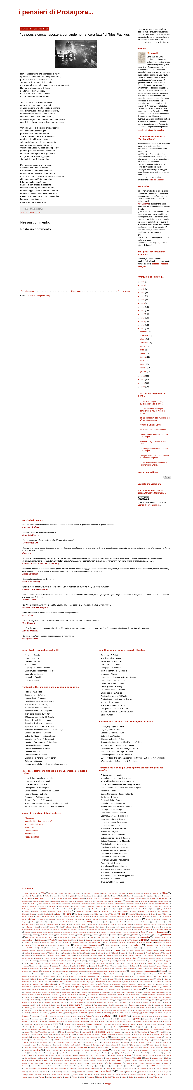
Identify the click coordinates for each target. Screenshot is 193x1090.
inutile (147, 974)
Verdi (121, 1072)
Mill (124, 992)
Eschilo (48, 950)
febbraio (143, 368)
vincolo (54, 1074)
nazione (134, 997)
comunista (56, 929)
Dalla (121, 935)
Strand (151, 1055)
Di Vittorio (51, 940)
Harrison (51, 968)
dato (142, 935)
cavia (154, 922)
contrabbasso (37, 932)
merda (27, 992)
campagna (60, 919)
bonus (91, 914)
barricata (101, 909)
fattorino (100, 953)
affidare (138, 893)
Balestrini (157, 906)
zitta (144, 1077)
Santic (101, 1040)
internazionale (129, 974)
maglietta (133, 984)
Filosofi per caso (31, 831)
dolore (106, 942)
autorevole (42, 906)
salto (50, 1040)
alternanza (137, 896)
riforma (64, 1034)
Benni (88, 911)
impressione (56, 971)
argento (104, 901)
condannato (92, 929)
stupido (50, 1058)
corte (119, 932)
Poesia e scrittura (32, 837)
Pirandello (44, 1016)
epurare (115, 948)
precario (154, 1019)
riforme (71, 1034)
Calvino (32, 919)
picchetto (107, 1013)
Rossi (74, 1037)
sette (163, 1045)
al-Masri (62, 896)
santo (107, 1040)
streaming (160, 1055)
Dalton (127, 935)
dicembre (144, 332)
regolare (35, 1032)
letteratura (25, 981)
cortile (126, 932)
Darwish (135, 935)
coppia (75, 932)
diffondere (67, 940)
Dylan (45, 945)
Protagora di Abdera (93, 1024)
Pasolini (81, 1007)
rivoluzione (164, 1034)
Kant (72, 976)
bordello (114, 914)
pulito (155, 1024)
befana (27, 911)
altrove (151, 896)
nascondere (75, 997)
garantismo (43, 961)
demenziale (132, 937)
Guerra (151, 966)
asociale (47, 903)
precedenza (164, 1019)
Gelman (91, 961)
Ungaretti (72, 1068)
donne (148, 942)
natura (98, 997)
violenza (67, 1074)
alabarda (80, 896)
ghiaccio (150, 961)
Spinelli (119, 1053)
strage (145, 1055)
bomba (78, 914)
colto (103, 927)
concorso (83, 929)
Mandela (58, 987)
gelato (77, 961)
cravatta (35, 935)
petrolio (60, 1013)
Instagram (142, 266)
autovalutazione (64, 906)
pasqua (91, 1007)
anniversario (115, 898)
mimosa (137, 992)
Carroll (65, 922)
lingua (82, 981)
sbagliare (147, 1040)
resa (77, 1032)
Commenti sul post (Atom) (39, 295)
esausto (40, 950)
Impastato (34, 971)
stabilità (24, 1055)
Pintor (159, 1013)
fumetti (102, 958)
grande (92, 966)
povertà (137, 1019)
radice (142, 1027)
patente (125, 1007)
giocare (32, 963)
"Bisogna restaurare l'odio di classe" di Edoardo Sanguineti (154, 457)
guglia (44, 968)
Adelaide (96, 893)
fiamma (85, 955)
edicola (77, 945)
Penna (49, 1010)
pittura (61, 1016)
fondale (151, 955)
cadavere (136, 916)
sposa (151, 1053)
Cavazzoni (146, 922)
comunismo (46, 929)
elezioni (138, 945)
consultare (158, 929)
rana (49, 1029)
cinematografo (102, 924)
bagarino (133, 906)
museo (41, 997)
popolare (42, 1019)
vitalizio (88, 1074)
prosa (55, 1024)
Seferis (79, 1045)
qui (160, 243)
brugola (24, 916)
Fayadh (115, 953)
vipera (75, 1074)
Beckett (168, 909)
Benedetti (67, 911)
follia (144, 955)
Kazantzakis (109, 976)
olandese (33, 1002)
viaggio (166, 1072)
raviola (86, 1029)
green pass (116, 966)
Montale (82, 994)
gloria (131, 963)
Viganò (31, 1074)
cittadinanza (138, 924)
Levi (33, 981)
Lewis (40, 981)
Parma (27, 1007)
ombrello (47, 1002)
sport (144, 1053)
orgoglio (153, 1002)
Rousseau (94, 1037)
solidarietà (145, 1050)
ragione (24, 1029)
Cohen (60, 927)
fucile (95, 958)
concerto (65, 929)
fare (59, 953)
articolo (152, 901)
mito (167, 992)
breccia (145, 914)
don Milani (122, 942)
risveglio (120, 1034)
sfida (40, 1047)
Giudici (78, 963)
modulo (24, 994)
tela (127, 1060)
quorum (91, 1027)
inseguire (76, 974)
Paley (96, 1005)
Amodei (67, 898)
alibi (108, 896)
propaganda (167, 1021)
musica (48, 997)
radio (149, 1027)
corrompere (102, 932)
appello (47, 901)
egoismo (115, 945)
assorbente (75, 903)
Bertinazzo (116, 911)
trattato (71, 1066)
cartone (80, 922)
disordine (45, 942)
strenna (27, 1058)
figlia (99, 955)
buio (58, 916)
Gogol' (157, 963)
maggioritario (116, 984)
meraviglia (159, 989)
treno (84, 1066)
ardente (89, 901)
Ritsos (149, 1034)
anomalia (131, 898)
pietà (120, 1013)
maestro (92, 984)
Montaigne (72, 994)
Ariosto (119, 901)
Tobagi (101, 1063)
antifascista (26, 901)
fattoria (93, 953)
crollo (73, 935)
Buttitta (120, 916)
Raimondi (42, 1029)
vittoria (103, 1074)
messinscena (66, 992)
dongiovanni (132, 942)
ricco (161, 1032)
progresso (157, 1021)
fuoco (116, 958)
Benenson (79, 911)
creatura (43, 935)
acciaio (61, 893)
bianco (134, 911)
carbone (33, 922)
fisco (120, 955)
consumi (167, 929)
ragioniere (33, 1029)
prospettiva (68, 1024)
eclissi (52, 945)
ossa (31, 1005)
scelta (96, 1042)
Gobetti (150, 963)
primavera (84, 1021)
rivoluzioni (26, 1037)
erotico (166, 948)
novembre (144, 335)
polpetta (157, 1016)
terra (31, 1063)
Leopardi (151, 979)
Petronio (68, 1013)
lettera (166, 979)
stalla (46, 1055)
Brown (166, 914)
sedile (72, 1045)
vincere (46, 1074)
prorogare (47, 1024)
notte (94, 1000)
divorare (83, 942)
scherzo (133, 1042)
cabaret (128, 916)
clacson (153, 924)
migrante (105, 992)
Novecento (102, 1000)
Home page (76, 291)
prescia (43, 1021)
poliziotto (136, 1016)
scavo (81, 1042)
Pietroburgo (135, 1013)
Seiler (95, 1045)
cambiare (43, 919)
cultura (103, 935)
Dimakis (95, 940)
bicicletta (151, 911)
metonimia (84, 992)
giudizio (86, 963)
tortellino (141, 1063)
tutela (26, 1068)
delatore (123, 937)
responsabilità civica (102, 1032)
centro (32, 924)
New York (157, 997)
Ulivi (51, 1068)
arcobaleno (80, 901)
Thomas (93, 1063)
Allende (128, 896)
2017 (142, 314)
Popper (57, 1019)
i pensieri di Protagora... (56, 12)
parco (162, 1005)
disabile (153, 940)
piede (114, 1013)
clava (169, 924)
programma (147, 1021)
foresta (166, 955)
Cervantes (49, 924)
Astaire (93, 903)
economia (66, 945)
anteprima (140, 898)
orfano (138, 1002)
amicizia (59, 898)
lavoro (95, 979)
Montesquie (93, 994)
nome (48, 1000)
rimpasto (80, 1034)
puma (161, 1024)
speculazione (72, 1053)
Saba (24, 1040)
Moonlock (103, 994)
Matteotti (35, 989)
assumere (85, 903)
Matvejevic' (66, 989)
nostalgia (80, 1000)
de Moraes (82, 937)
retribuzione (143, 1032)
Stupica (42, 1058)
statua (69, 1055)
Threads (155, 264)
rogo (51, 1037)
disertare (27, 942)
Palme (110, 1005)
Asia (32, 903)
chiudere (83, 924)
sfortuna (72, 1047)
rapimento (57, 1029)
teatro (119, 1060)
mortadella (134, 994)
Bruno (32, 916)
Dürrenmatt (36, 945)
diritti (143, 940)
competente (147, 927)
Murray (33, 997)
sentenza (142, 1045)
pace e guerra (74, 1005)
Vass (51, 1072)
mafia (100, 984)
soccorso (77, 1050)
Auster (24, 906)
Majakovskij (150, 984)
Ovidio (51, 1005)
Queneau (82, 1027)
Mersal (50, 992)
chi (69, 924)
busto (106, 916)
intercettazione (117, 974)
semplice (102, 1045)
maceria (67, 984)
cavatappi (137, 922)
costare (151, 932)
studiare (34, 1058)
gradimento (65, 966)
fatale (86, 953)
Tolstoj (128, 1063)
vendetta (72, 1072)
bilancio (165, 911)
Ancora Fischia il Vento (34, 824)
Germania (130, 961)
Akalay (47, 896)
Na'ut (61, 997)
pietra (126, 1013)
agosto (143, 346)
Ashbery (25, 903)
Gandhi (34, 961)
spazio (55, 1053)
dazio (149, 935)
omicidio (63, 1002)
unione (80, 1068)
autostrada (52, 906)
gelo (97, 961)
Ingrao (162, 971)
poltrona (165, 1016)
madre (84, 984)
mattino (43, 989)
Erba (137, 948)
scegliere (89, 1042)
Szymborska (48, 1060)
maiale (141, 984)
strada (138, 1055)
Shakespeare (82, 1047)
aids (40, 896)
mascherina (137, 986)
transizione (43, 1066)
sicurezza (116, 1047)
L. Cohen (158, 976)
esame (33, 950)
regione (27, 1032)
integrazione (94, 974)
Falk (149, 950)
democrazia (144, 937)
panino (142, 1005)
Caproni (25, 922)
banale (61, 909)
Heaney (73, 968)
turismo (160, 1066)
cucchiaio (95, 935)
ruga (128, 1037)
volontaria (124, 1074)
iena (125, 968)
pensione (83, 1010)
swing (24, 1060)
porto (100, 1019)
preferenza (26, 1021)
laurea (88, 979)
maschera (127, 986)
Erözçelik (25, 950)
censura (25, 924)
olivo (40, 1002)
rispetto (112, 1034)
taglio (80, 1060)
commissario (127, 927)
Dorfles (157, 942)
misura (160, 992)
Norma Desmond (59, 1000)
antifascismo (163, 898)
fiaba (78, 955)
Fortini (30, 958)
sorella (24, 1053)
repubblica (70, 1032)
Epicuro (99, 948)
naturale (106, 997)
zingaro (138, 1077)
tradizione (25, 1066)
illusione (157, 968)
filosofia (111, 955)
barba (86, 909)
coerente (44, 927)
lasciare (65, 979)
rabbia (109, 1027)
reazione (109, 1029)
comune (37, 929)
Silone (152, 1047)
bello (59, 911)
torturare (150, 1063)
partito (57, 1007)
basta (117, 909)
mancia (37, 986)
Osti (36, 1005)
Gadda (151, 958)
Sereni (150, 1045)
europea (125, 950)
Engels (76, 948)
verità (134, 1072)
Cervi (57, 924)
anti (148, 898)
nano (67, 997)
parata (156, 1005)
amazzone (167, 896)
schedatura (115, 1042)
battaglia (132, 909)
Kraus (134, 976)
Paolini (149, 1005)
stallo (52, 1055)
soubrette (40, 1053)
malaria (159, 984)
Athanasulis (119, 903)
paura (142, 1007)
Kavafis (99, 976)
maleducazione (27, 986)
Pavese (149, 1007)
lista (109, 981)
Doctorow (92, 942)
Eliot (36, 948)
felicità (130, 953)
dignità (81, 940)
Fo (126, 955)
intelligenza (105, 974)
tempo (166, 1060)
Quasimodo (72, 1027)
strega (169, 1055)
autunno (74, 906)
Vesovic (158, 1072)
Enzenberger (86, 948)
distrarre (53, 942)
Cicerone (92, 924)
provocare (116, 1024)
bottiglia (132, 914)
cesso (63, 924)
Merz (57, 992)
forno (24, 958)
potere (122, 1019)
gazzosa (69, 961)
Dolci (99, 942)
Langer (50, 979)
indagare (74, 971)
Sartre (133, 1040)
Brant (139, 914)
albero (96, 896)
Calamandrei (146, 916)
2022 (142, 296)
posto (114, 1019)
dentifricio (156, 937)
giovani (54, 963)
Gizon (117, 963)
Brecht (153, 914)
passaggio (99, 1007)
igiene (132, 968)
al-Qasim (71, 896)
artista (160, 901)
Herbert (81, 968)
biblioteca (142, 911)
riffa (45, 1034)
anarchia (90, 898)
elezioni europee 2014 (154, 945)
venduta (89, 1072)
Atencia (110, 903)
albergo (88, 896)
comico (118, 927)
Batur (147, 909)
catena (114, 922)
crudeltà (80, 935)
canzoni (138, 919)
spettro (99, 1053)
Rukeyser (143, 1037)
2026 (142, 282)
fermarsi (27, 955)
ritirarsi (128, 1034)
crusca (87, 935)
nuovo (131, 1000)
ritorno (135, 1034)
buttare (113, 916)
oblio (153, 1000)
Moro (126, 994)
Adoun (131, 893)
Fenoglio (148, 953)
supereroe (99, 1058)
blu (52, 914)
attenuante (129, 903)
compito (156, 927)
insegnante (66, 974)
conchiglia (74, 929)
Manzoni (88, 987)
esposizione (66, 950)
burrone (94, 916)
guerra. (24, 968)
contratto (48, 932)
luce (159, 981)
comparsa (137, 927)
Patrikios (32, 212)
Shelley (92, 1047)
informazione (150, 971)
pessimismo (35, 1013)
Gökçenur (165, 963)
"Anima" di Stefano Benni (150, 425)
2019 (142, 307)
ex (132, 950)
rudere (122, 1037)
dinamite (113, 940)
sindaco (27, 1050)
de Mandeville (62, 937)
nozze (111, 1000)
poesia (97, 1016)
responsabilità (86, 1032)
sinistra (36, 1050)
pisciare (53, 1016)
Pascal (65, 1007)
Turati (135, 1066)
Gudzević (143, 966)
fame (161, 950)
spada (48, 1053)
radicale (134, 1027)
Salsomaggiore (41, 1040)
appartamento (37, 901)
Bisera (39, 914)
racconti (124, 1027)
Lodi (140, 981)
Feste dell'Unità (68, 955)
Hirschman (98, 968)
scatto (74, 1042)
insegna (57, 974)
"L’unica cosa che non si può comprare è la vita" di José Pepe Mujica (153, 411)
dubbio (27, 945)
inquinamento (47, 974)
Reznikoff (153, 1032)
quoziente (100, 1027)
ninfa (26, 1000)
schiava (141, 1042)
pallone (102, 1005)
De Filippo (166, 935)
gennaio (143, 371)
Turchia (152, 1066)
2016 (142, 318)
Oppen (71, 1002)
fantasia (35, 953)
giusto (110, 963)
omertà (55, 1002)
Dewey (31, 940)
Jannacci (33, 976)
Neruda (143, 997)
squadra (165, 1053)
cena (166, 922)
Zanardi (99, 1077)
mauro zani (29, 827)
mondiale (46, 994)
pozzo (147, 1019)
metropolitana (94, 992)
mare (111, 986)
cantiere (120, 919)
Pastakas (117, 1007)
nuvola (138, 1000)
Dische (168, 940)
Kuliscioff (142, 976)
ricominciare (26, 1034)
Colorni (83, 927)
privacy (103, 1021)
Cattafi (122, 922)
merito (43, 992)
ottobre (143, 339)
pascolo (72, 1007)
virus (81, 1074)
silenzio (145, 1047)
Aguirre (34, 896)
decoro (115, 937)
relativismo (43, 1032)
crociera (65, 935)
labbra (166, 976)
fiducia (93, 955)
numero (123, 1000)
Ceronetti (40, 924)
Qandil (35, 1027)
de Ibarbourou (41, 937)
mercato (168, 989)
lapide (58, 979)
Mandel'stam (47, 986)
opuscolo (111, 1002)
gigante (168, 961)
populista (66, 1019)
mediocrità (111, 989)
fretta (75, 958)
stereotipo (83, 1055)
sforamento (63, 1047)
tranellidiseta (30, 834)
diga (74, 940)
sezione (27, 1047)
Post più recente (27, 291)
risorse (103, 1034)
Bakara (141, 906)
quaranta (52, 1027)
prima (77, 1021)
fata (80, 953)
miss (154, 992)
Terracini (39, 1063)
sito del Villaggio (157, 180)
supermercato (110, 1058)
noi (42, 1000)
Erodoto (152, 948)
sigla (138, 1047)
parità (169, 1005)
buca (52, 916)
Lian (46, 981)
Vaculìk (159, 1068)
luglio (142, 350)
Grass (100, 966)
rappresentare (68, 1029)
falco (143, 950)
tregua (78, 1066)
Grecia (106, 966)
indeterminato (92, 971)
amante (158, 896)
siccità (108, 1047)
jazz (45, 976)
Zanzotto (116, 1077)
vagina (166, 1068)
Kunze (150, 976)
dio (128, 940)
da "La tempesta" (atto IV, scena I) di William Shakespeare (155, 419)
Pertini (27, 1013)
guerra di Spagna (162, 966)
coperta (67, 932)
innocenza (37, 974)
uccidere (33, 1068)
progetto (138, 1021)
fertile (44, 955)
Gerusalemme (140, 961)
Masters (156, 987)
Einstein (123, 945)
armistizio (144, 901)
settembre (144, 342)
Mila (112, 992)
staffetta (39, 1055)
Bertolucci (126, 911)
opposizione (101, 1002)
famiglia (168, 950)
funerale (109, 958)
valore (30, 1072)
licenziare (67, 981)
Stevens (104, 1055)
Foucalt (46, 958)
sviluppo (137, 1058)
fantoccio (52, 953)
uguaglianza (43, 1068)
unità (86, 1068)
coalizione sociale (31, 927)
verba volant (103, 1071)
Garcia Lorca (54, 961)
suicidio (91, 1058)
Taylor (113, 1060)
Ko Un (127, 976)
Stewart (112, 1055)
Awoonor (83, 906)
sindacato (167, 1047)
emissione (67, 948)
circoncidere (121, 924)
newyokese (167, 997)
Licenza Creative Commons (149, 505)
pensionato (73, 1010)
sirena (63, 1050)
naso (83, 997)
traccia (166, 1063)
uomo (102, 1068)
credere (51, 935)
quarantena (62, 1027)
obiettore (146, 1000)
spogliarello (128, 1053)
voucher (165, 1074)
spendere (82, 1053)
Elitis (42, 948)
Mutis (55, 997)
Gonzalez (25, 966)
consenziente (147, 929)
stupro (65, 1058)
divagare (67, 942)
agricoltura (25, 896)
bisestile (46, 914)
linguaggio (90, 981)
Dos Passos (167, 942)
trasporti (63, 1066)
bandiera (78, 909)
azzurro (106, 906)
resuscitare (127, 1032)
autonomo (33, 906)
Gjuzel (124, 963)
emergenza (57, 948)
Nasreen (90, 997)
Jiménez (52, 976)
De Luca (51, 937)
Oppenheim (80, 1002)
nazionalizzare (125, 997)
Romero (58, 1037)
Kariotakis (81, 976)
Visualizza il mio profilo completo (151, 130)
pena (42, 1010)
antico (154, 898)
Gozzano (55, 966)
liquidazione (101, 981)
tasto (106, 1060)
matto (50, 989)
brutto (38, 916)
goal (136, 963)
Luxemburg (50, 984)
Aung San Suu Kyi (162, 903)
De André (156, 935)
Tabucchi (59, 1060)
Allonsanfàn (29, 818)
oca (158, 1000)
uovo (108, 1068)
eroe (159, 948)
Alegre (102, 896)
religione (53, 1032)
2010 (142, 383)
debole (98, 937)
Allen (122, 896)
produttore (129, 1021)
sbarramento (157, 1040)
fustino (128, 958)
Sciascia (25, 1045)
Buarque (46, 916)
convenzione (58, 932)
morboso (112, 994)
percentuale (106, 1010)
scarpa (52, 1042)
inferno (140, 971)
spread (158, 1053)
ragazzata (165, 1027)
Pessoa (45, 1013)
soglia (130, 1050)
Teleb (133, 1060)
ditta (60, 942)
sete (157, 1045)
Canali (88, 919)
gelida (84, 961)
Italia (162, 973)
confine (101, 929)
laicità (34, 979)
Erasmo (130, 948)
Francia (60, 958)
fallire (155, 950)
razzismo (100, 1029)
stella (75, 1055)
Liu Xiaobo (117, 981)
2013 (142, 328)
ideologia (119, 968)
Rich (166, 1032)
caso (101, 922)
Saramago (116, 1040)
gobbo (143, 963)
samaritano (72, 1040)
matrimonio (26, 989)
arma (136, 901)
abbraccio (52, 893)
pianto (92, 1013)
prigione (69, 1021)
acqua (78, 893)
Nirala (32, 1000)
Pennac (56, 1010)
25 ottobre (34, 893)
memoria (137, 989)
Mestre (75, 992)
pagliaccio (88, 1005)
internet (139, 974)
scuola (64, 1045)
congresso (137, 929)
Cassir (107, 922)
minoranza (146, 992)
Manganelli (77, 987)
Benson (95, 911)
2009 (142, 387)
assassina (55, 903)
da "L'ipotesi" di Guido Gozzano (153, 430)
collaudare (68, 927)
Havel (66, 968)
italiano (24, 976)
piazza (99, 1013)
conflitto (109, 929)
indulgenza (112, 971)
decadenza (106, 937)
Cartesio (72, 922)
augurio (151, 903)
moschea (151, 994)
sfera (34, 1047)
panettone (133, 1005)
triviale (106, 1066)
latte (81, 979)
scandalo (34, 1042)
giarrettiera (159, 961)
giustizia (101, 963)
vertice (151, 1072)
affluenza (147, 893)
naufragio (114, 997)
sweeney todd (157, 1058)
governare (46, 966)
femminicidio (139, 953)
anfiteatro (105, 898)
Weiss (55, 1077)
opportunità (90, 1002)
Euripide (102, 950)
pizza (74, 1016)
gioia (38, 963)
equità (123, 948)
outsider (43, 1005)
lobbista (133, 981)
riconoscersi (37, 1034)
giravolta (62, 963)
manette (67, 986)
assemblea (65, 903)
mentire (150, 989)
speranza (91, 1053)
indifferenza (103, 971)
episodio (107, 948)
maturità (57, 989)
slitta (69, 1050)
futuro (135, 958)
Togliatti (109, 1063)
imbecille (165, 968)
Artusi (166, 901)
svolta (147, 1058)
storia (129, 1055)
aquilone (55, 901)
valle (23, 1072)
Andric (97, 898)
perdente (116, 1010)
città (129, 924)
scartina (60, 1042)
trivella (99, 1066)
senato (126, 1045)
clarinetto (161, 924)
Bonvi (98, 914)
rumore (151, 1037)
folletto (137, 955)
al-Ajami (54, 896)
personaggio (167, 1010)
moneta (64, 994)
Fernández (36, 955)
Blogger (108, 1083)
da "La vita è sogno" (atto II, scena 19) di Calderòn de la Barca (154, 403)
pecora (168, 1007)
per (99, 1010)
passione (109, 1007)
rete (135, 1032)
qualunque (43, 1027)
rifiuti (50, 1034)
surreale (129, 1058)
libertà (52, 981)
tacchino (67, 1060)
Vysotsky (33, 1077)
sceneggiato (105, 1042)
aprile (142, 361)
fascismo (73, 953)
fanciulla (27, 953)
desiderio (165, 937)
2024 (142, 289)
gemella (104, 961)
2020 (142, 303)
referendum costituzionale (153, 1029)
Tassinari (99, 1060)
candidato (104, 919)
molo (38, 994)
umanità (63, 1068)
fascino (65, 953)
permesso (146, 1010)
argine (112, 901)
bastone (124, 909)
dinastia (121, 940)
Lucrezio (34, 984)
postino (107, 1019)
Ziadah (131, 1077)
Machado (76, 984)
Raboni (116, 1027)
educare (85, 945)
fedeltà (123, 953)
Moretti (120, 994)
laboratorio (25, 979)
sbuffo (166, 1040)
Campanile (69, 919)
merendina (35, 992)
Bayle (161, 909)
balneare (35, 909)
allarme (115, 896)
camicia (51, 919)
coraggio (83, 932)
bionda (31, 914)
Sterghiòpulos (94, 1055)
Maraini (96, 986)
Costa (143, 932)
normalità (71, 1000)
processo (120, 1021)
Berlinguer (104, 911)
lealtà (111, 979)
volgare (115, 1074)
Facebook (164, 264)
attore (137, 903)
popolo (50, 1019)
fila (104, 955)
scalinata (25, 1042)
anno (124, 898)
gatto (62, 961)
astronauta (101, 903)
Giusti (94, 963)
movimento (160, 994)
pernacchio (156, 1010)
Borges (122, 914)
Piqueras (25, 1016)
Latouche (74, 979)
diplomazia (134, 940)
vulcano (25, 1077)
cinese (112, 924)
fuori (122, 958)
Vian (24, 1074)
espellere (56, 950)
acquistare (87, 893)
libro (60, 981)
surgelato (120, 1058)
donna (141, 942)
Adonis (123, 893)
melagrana (126, 989)
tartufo (92, 1060)
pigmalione (144, 1013)
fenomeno (157, 953)
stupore (57, 1058)
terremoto (48, 1063)
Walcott (41, 1077)
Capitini (165, 919)
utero (119, 1068)
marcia (104, 986)
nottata (88, 1000)
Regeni (168, 1029)
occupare (165, 1000)
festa (57, 955)
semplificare (112, 1045)
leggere (142, 979)
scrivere (49, 1045)
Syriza (39, 1060)
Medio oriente (97, 989)
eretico (144, 948)
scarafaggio (43, 1042)
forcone (158, 955)
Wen (60, 1077)
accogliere (69, 893)
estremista (84, 950)
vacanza (132, 1068)
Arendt (97, 901)
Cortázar (112, 932)
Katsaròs (91, 976)
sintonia (48, 1050)
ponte (34, 1019)
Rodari (44, 1037)
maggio (143, 357)
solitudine (155, 1050)
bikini (159, 911)
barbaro (92, 909)
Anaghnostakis (78, 898)
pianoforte (84, 1013)
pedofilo (27, 1010)
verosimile (142, 1072)
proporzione (28, 1024)
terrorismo (57, 1063)
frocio (81, 958)
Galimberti (167, 958)
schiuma (157, 1042)
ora (117, 1002)
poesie (38, 212)
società (105, 1050)
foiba (131, 955)
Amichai (51, 898)
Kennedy (119, 976)
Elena (131, 945)
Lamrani (41, 979)
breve (160, 914)
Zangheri (108, 1077)
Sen (120, 1045)
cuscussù (113, 935)
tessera (65, 1063)
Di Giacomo (41, 940)
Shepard (100, 1047)
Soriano (31, 1053)
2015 (142, 321)
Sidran (124, 1047)
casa (95, 922)
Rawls (93, 1029)
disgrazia (36, 942)
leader (105, 979)
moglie (32, 994)
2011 (142, 379)
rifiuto (57, 1034)
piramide (35, 1016)
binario (24, 914)
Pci (162, 1007)
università (94, 1068)
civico (146, 924)
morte (142, 995)
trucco (113, 1066)
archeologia (64, 901)
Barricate (109, 909)
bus (101, 916)
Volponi (132, 1074)
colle (76, 927)
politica (122, 1016)
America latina (40, 898)
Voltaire (152, 1074)
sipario (56, 1050)
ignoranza (140, 968)
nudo (117, 1000)
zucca (151, 1077)
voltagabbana (141, 1074)
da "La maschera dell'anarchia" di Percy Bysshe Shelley (153, 464)
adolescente (113, 893)
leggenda (134, 979)
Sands (81, 1040)
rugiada (134, 1037)
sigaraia (131, 1047)
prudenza (126, 1024)
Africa (164, 893)
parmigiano (36, 1007)
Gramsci (82, 966)
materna (165, 986)
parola (45, 1007)
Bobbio (58, 914)
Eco (58, 945)
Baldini (149, 906)
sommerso (164, 1050)
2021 (142, 300)
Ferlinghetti (167, 953)
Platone (89, 1016)
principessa (94, 1021)
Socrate (114, 1050)
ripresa (95, 1034)
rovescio (114, 1037)
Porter (82, 1019)
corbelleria (92, 932)
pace (64, 1005)
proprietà (38, 1024)
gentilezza (120, 961)
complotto (165, 927)
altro (144, 896)
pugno (148, 1024)
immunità (25, 971)
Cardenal (41, 922)
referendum (136, 1029)
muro (26, 997)
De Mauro (73, 937)
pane (125, 1005)
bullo (73, 916)
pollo (150, 1016)
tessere (73, 1063)
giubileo (70, 963)
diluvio (88, 940)
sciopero (33, 1045)
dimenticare (104, 940)
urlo (114, 1068)
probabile (111, 1021)
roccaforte (36, 1037)
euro (108, 950)
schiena (149, 1042)
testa (86, 1063)
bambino (44, 909)
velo (65, 1072)
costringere (26, 935)
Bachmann (124, 906)
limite (75, 981)
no (38, 1000)
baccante (115, 906)
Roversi (104, 1037)
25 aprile (25, 893)
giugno (143, 353)
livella (126, 981)
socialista (96, 1050)
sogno (137, 1050)
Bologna (67, 914)
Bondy (85, 914)
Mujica (168, 994)
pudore (141, 1024)
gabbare (143, 958)
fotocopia (38, 958)
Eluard (49, 948)
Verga (128, 1072)
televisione (158, 1060)
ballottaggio (26, 909)
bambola (53, 909)
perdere (123, 1010)
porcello (74, 1019)
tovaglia (158, 1063)
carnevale (56, 922)
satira (140, 1040)
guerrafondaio (34, 968)
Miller (130, 992)
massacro (147, 986)
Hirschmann (109, 968)
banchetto (69, 909)
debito (91, 937)
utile (125, 1068)
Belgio (44, 911)
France (53, 958)
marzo (142, 364)
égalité (107, 945)
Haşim (59, 968)
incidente (65, 971)
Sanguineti (90, 1040)
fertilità (51, 955)
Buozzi (79, 916)
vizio (109, 1074)
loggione (147, 981)
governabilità (35, 966)
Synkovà (31, 1060)
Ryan (166, 1037)
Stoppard (121, 1055)
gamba (27, 961)
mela (118, 989)
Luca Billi (153, 53)
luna (42, 984)
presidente (60, 1021)
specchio (62, 1053)
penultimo (91, 1010)
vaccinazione (142, 1068)
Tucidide (121, 1066)
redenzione (126, 1029)
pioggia (166, 1013)
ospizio (24, 1005)
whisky (67, 1077)
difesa (60, 940)
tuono (128, 1066)
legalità (118, 979)
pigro (152, 1013)
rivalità (156, 1034)
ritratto (142, 1034)
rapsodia (78, 1029)
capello (148, 919)
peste (53, 1013)
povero (129, 1019)
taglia (74, 1060)
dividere (75, 942)
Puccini (133, 1024)
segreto (87, 1045)
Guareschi (126, 966)
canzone (129, 919)
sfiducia (46, 1047)
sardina (126, 1040)
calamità (155, 916)
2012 (142, 376)
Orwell (166, 1002)
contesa (27, 932)
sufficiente (83, 1058)
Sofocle (123, 1050)
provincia (107, 1024)
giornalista (46, 963)
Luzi (59, 984)
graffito (74, 966)
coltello (97, 927)
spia (105, 1053)
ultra (56, 1068)
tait (86, 1060)
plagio (81, 1016)
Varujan (44, 1072)
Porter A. (93, 1019)
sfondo (54, 1047)
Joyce (66, 976)
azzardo (98, 906)
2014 (142, 325)
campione (79, 919)
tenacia (24, 1063)
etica (93, 950)
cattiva (129, 922)
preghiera (35, 1021)
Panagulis (117, 1005)
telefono (149, 1060)
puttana (27, 1027)
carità (49, 922)
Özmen (57, 1005)
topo (134, 1063)
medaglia (86, 989)
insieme (84, 974)
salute (57, 1040)
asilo (40, 903)
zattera (124, 1077)
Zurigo (157, 1077)
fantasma (44, 953)
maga (107, 984)
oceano (24, 1002)
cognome (53, 927)
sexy (169, 1045)
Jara (40, 976)
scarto (67, 1042)
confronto (118, 929)
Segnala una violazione (149, 484)
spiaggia (112, 1053)
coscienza (134, 932)
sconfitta (41, 1045)
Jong (59, 976)
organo (145, 1002)
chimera (75, 924)
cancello (95, 919)
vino (60, 1074)
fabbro (137, 950)
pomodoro (25, 1019)
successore (73, 1058)
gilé (26, 963)
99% (43, 893)
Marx (118, 987)
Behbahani (35, 911)
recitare (117, 1029)
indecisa (82, 971)
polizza (144, 1016)
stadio (32, 1055)
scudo (57, 1045)
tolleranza (119, 1063)
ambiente (28, 898)
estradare (75, 950)
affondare (156, 893)
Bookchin (106, 914)
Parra (51, 1007)
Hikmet (89, 968)
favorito (108, 953)
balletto (165, 906)
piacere (75, 1013)
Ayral (91, 906)
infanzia (122, 971)
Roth (87, 1037)
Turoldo (168, 1066)
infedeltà (132, 971)
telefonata (141, 1060)
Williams (74, 1077)
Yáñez (82, 1077)
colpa (90, 927)
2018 (142, 311)
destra (24, 940)
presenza (52, 1021)
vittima (96, 1074)
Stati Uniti (60, 1055)
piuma (68, 1016)
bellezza (52, 911)
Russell (159, 1037)
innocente (28, 974)
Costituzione (161, 932)
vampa (37, 1072)
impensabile (45, 971)
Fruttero (88, 958)
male (166, 984)
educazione (96, 945)
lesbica (159, 979)
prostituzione (79, 1024)
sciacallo (165, 1042)
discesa (161, 940)
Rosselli (67, 1037)
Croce (58, 935)
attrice (144, 903)
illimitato (148, 968)
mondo (54, 994)
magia (125, 984)
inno (169, 971)
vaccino (151, 1068)
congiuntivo (127, 929)
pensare (64, 1010)
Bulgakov (66, 916)
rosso (81, 1037)
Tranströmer (54, 1066)
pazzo (157, 1007)
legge (126, 979)
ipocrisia (154, 974)
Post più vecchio (124, 291)
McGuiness (76, 989)
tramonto (34, 1066)
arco (72, 901)
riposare (88, 1034)
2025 (142, 285)
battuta (140, 909)
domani (113, 942)
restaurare (118, 1032)
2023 (142, 293)
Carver (88, 922)
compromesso (27, 929)
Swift (166, 1058)
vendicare (80, 1072)
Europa (116, 950)
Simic (159, 1047)
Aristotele (129, 901)
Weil (48, 1077)
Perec (131, 1010)
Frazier (68, 958)
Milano (118, 992)
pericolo (138, 1010)
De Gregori (30, 937)
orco (131, 1002)
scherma (125, 1042)
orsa (159, 1002)
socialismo (86, 1050)
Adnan (104, 893)
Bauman (154, 909)
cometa (110, 927)
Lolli (154, 981)
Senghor (134, 1045)
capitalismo (157, 919)
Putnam (168, 1024)
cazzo (160, 922)
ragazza (156, 1027)
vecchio (58, 1072)
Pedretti (35, 1010)
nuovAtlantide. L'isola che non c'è (38, 821)
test (80, 1063)
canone (112, 919)
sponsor (137, 1053)
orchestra (124, 1002)
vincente (39, 1074)
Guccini (134, 966)
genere (112, 961)
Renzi (62, 1032)
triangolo (92, 1066)
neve (150, 997)
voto (159, 1074)
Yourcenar (90, 1077)
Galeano (158, 958)
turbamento (143, 1066)
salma (31, 1040)
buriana (86, 916)
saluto (64, 1040)
